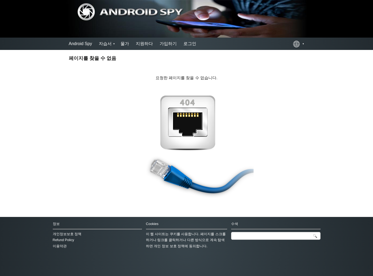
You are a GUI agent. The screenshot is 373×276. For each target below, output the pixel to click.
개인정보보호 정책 (67, 234)
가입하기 (168, 43)
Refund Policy (63, 240)
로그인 (189, 43)
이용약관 (60, 246)
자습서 (105, 43)
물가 (124, 43)
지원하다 (144, 43)
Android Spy (80, 43)
